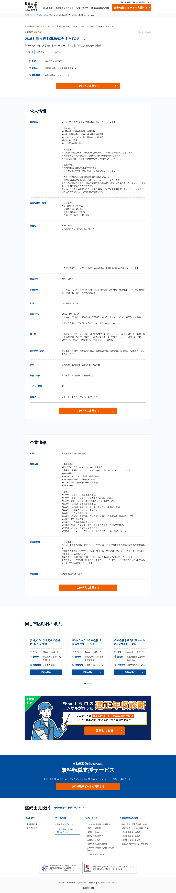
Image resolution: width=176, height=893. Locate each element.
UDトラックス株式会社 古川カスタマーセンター (87, 642)
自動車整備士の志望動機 (97, 844)
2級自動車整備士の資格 (131, 836)
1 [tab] (85, 683)
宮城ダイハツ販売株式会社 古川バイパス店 (45, 642)
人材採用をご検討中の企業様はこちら (137, 2)
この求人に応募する (88, 85)
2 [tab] (88, 683)
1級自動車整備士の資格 (131, 832)
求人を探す (48, 8)
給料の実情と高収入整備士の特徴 (135, 824)
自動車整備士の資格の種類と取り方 (136, 828)
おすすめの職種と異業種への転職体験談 (100, 849)
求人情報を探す (33, 824)
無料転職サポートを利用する (88, 786)
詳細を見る (46, 672)
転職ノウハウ (82, 8)
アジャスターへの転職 (96, 854)
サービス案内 (61, 818)
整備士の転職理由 (94, 828)
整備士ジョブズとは (64, 8)
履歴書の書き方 (93, 832)
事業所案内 (71, 883)
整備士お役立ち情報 (100, 8)
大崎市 (45, 15)
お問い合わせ (81, 883)
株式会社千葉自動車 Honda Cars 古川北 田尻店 (130, 642)
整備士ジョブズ (30, 15)
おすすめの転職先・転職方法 (98, 824)
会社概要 (61, 883)
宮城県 (39, 15)
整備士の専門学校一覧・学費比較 (135, 844)
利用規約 (92, 883)
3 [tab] (91, 683)
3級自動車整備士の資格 (131, 840)
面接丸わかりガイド (95, 840)
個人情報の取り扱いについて (108, 883)
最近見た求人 (32, 828)
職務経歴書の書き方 (95, 836)
